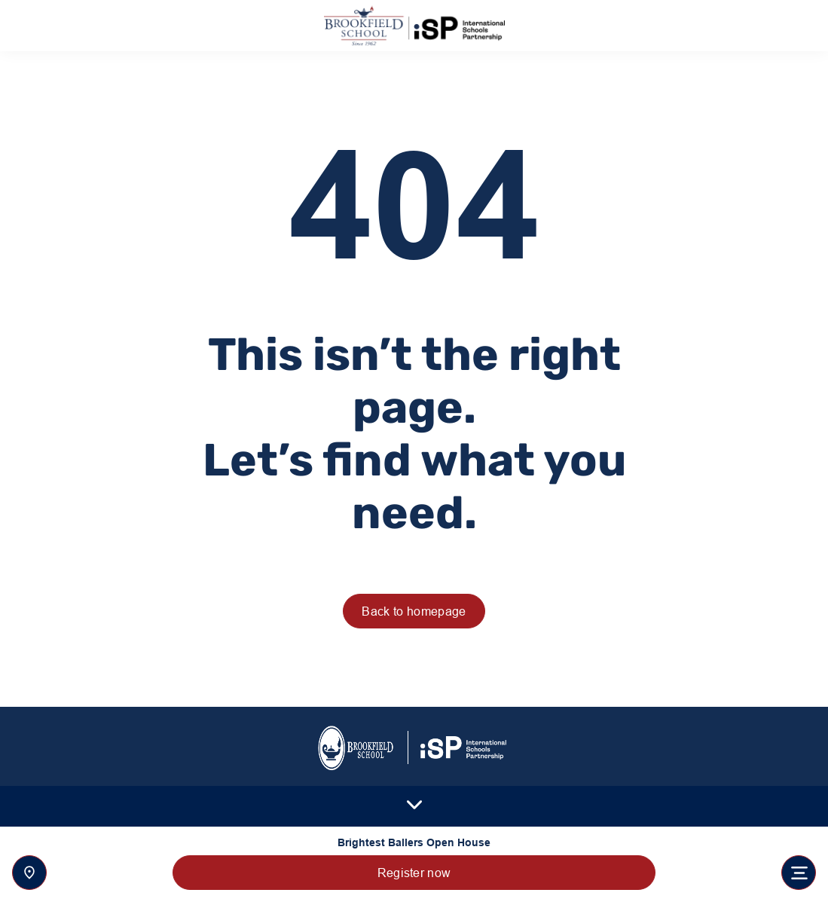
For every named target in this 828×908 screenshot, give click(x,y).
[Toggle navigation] (798, 872)
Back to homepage (414, 611)
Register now (414, 872)
